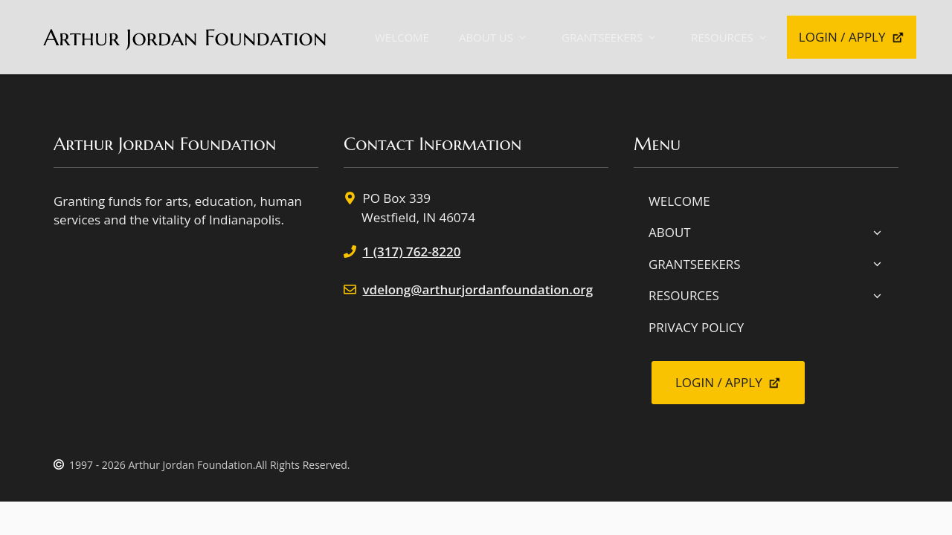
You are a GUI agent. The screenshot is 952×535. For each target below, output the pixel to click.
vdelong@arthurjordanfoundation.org (478, 289)
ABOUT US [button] (495, 37)
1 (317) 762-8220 (412, 251)
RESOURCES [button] (731, 37)
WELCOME (402, 37)
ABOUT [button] (766, 232)
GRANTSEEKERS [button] (611, 37)
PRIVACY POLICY (696, 327)
